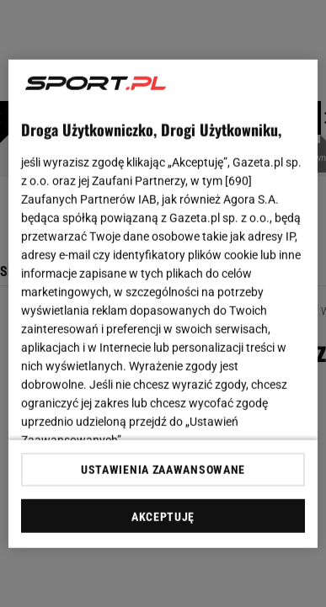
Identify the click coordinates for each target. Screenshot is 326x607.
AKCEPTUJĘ (163, 517)
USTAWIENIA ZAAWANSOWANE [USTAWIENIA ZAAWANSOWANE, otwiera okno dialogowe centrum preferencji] (163, 470)
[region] (163, 303)
